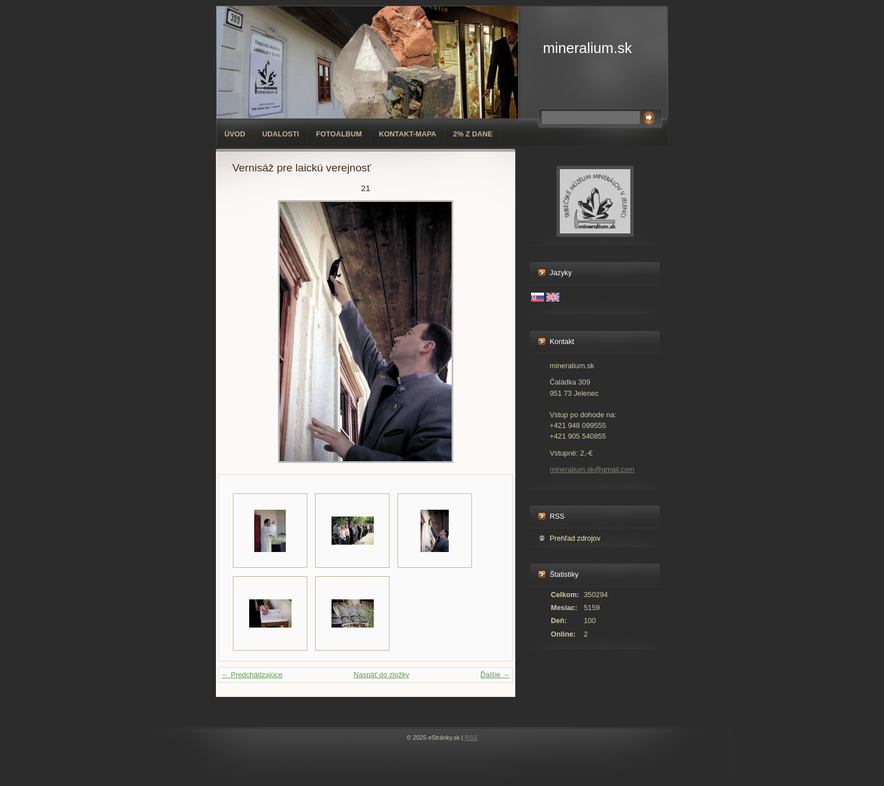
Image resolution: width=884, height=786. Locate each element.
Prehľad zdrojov (575, 538)
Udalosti (280, 134)
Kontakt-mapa (407, 134)
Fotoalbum (339, 134)
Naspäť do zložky (381, 674)
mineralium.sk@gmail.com (592, 469)
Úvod (234, 134)
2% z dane (473, 134)
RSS (471, 737)
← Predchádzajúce (252, 674)
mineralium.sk (587, 48)
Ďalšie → (495, 674)
